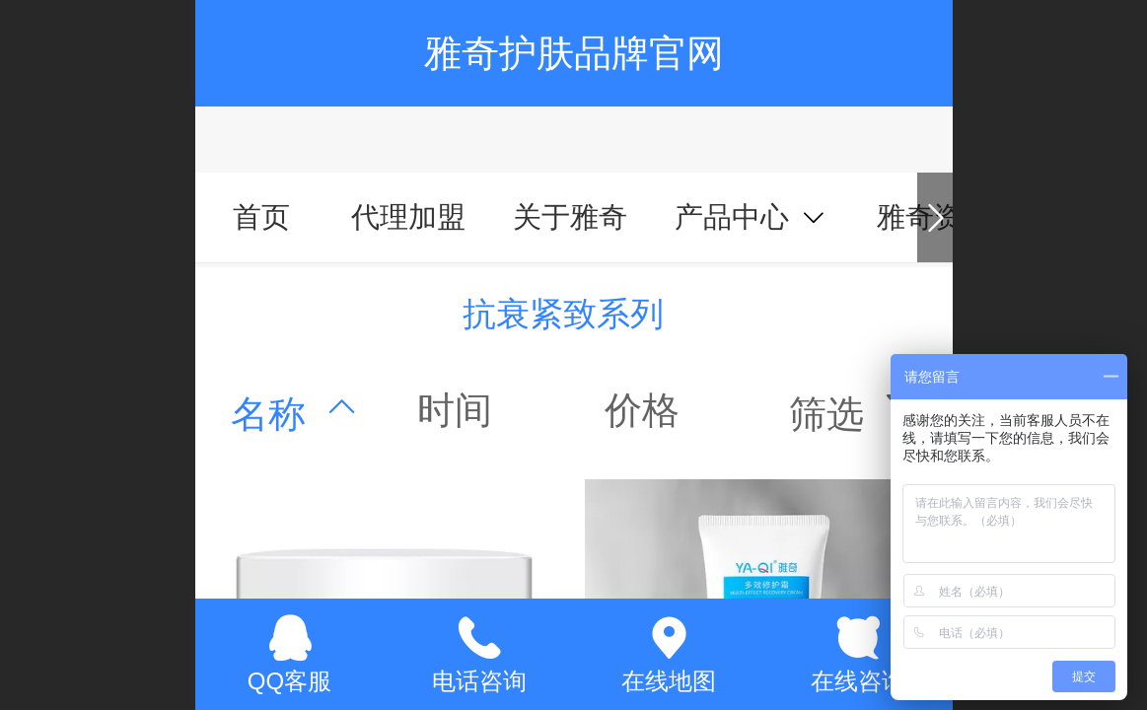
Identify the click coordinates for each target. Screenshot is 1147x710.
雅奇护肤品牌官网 (574, 53)
